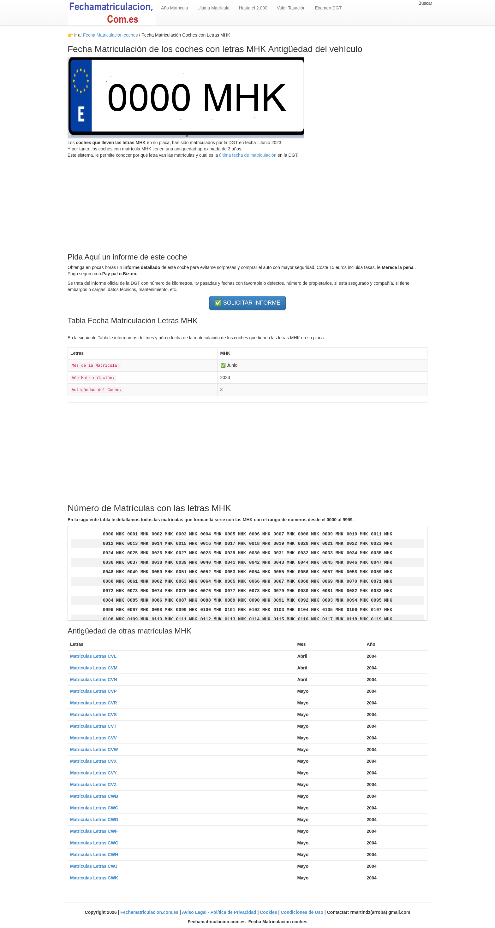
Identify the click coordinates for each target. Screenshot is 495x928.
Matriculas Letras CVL (93, 656)
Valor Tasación (291, 7)
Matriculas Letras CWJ (93, 866)
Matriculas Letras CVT (93, 726)
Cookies (269, 912)
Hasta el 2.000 (253, 7)
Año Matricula (174, 7)
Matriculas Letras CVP (93, 691)
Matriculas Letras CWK (94, 877)
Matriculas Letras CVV (93, 737)
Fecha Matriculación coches (110, 35)
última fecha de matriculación (247, 155)
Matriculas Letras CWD (94, 819)
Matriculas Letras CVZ (93, 784)
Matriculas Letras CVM (93, 667)
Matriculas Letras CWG (94, 842)
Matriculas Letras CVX (93, 761)
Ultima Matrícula (214, 7)
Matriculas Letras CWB (94, 796)
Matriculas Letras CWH (94, 854)
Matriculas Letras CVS (93, 714)
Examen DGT (328, 7)
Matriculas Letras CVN (93, 679)
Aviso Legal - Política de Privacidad (219, 912)
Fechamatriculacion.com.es (150, 912)
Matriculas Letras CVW (94, 749)
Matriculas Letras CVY (93, 772)
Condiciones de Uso (302, 912)
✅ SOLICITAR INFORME (248, 303)
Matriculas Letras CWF (94, 831)
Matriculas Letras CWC (94, 807)
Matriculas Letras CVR (93, 702)
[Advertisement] (247, 202)
